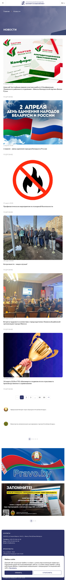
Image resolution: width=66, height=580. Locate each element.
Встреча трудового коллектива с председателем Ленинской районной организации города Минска (31, 323)
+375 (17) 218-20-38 (15, 539)
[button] (29, 439)
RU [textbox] (62, 3)
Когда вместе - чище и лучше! (15, 264)
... (35, 397)
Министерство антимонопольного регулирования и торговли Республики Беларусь (32, 424)
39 (44, 397)
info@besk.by (11, 543)
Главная (6, 11)
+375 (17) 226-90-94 (13, 541)
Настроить (13, 568)
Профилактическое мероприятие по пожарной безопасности (28, 206)
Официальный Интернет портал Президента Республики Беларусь (28, 409)
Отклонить (47, 573)
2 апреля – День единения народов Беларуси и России (25, 149)
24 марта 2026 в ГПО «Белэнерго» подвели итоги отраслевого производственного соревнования (28, 382)
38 (40, 397)
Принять (18, 573)
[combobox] (63, 3)
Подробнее (8, 97)
